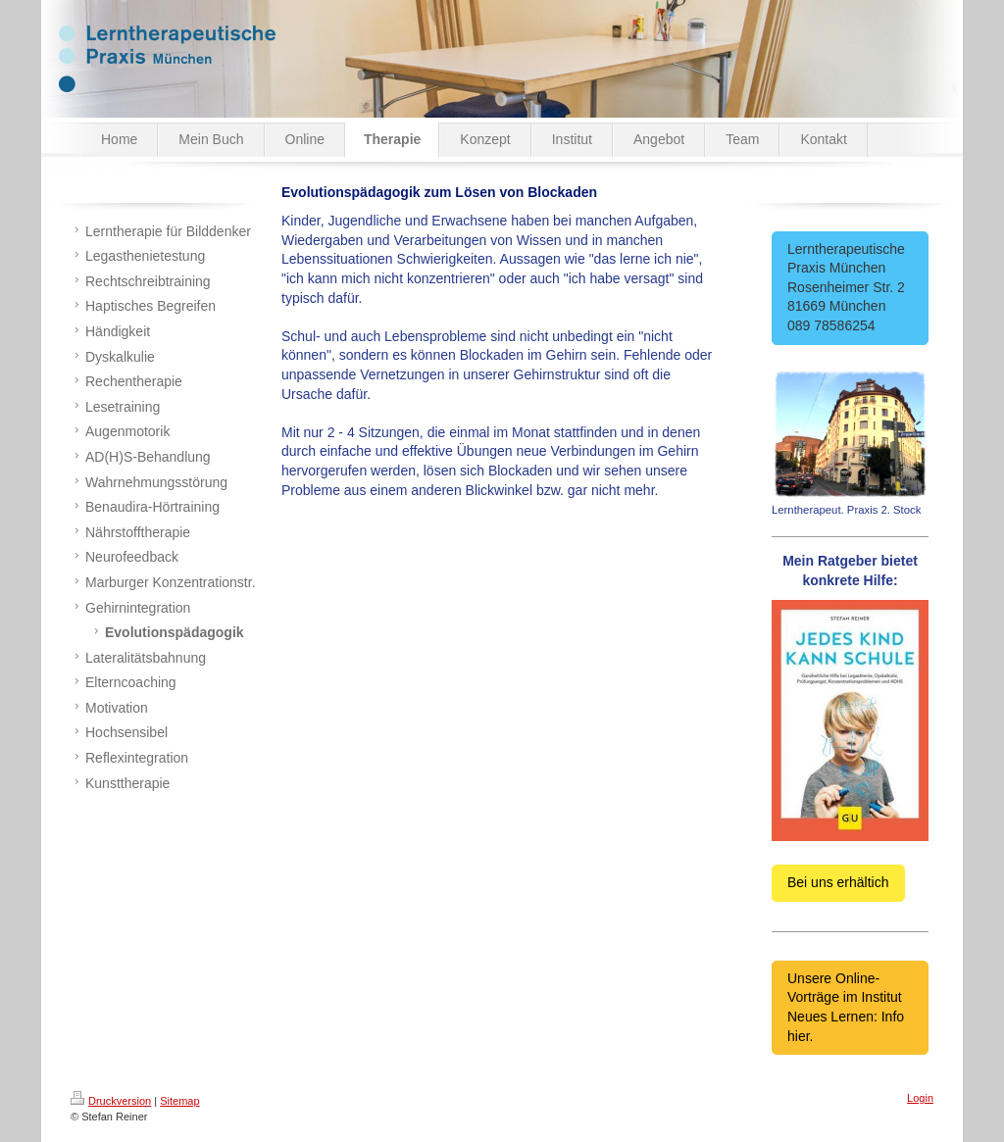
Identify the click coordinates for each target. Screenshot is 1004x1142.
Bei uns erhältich (838, 882)
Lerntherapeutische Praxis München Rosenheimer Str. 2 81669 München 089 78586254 (850, 287)
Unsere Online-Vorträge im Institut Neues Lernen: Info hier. (845, 1007)
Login (920, 1098)
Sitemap (179, 1101)
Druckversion (111, 1101)
